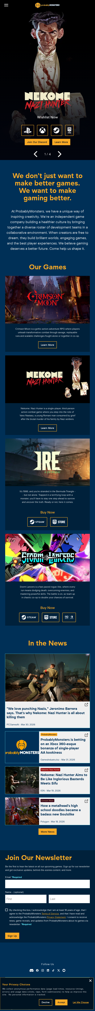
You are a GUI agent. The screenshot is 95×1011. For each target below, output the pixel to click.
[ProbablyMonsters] (47, 5)
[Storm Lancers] (47, 558)
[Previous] (35, 154)
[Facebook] (37, 970)
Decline (46, 1002)
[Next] (59, 154)
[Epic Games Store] (69, 130)
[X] (59, 970)
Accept (61, 1002)
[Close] (90, 980)
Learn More (61, 142)
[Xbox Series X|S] (42, 130)
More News (47, 831)
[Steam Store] (56, 130)
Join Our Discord (37, 142)
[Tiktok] (53, 970)
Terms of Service (50, 913)
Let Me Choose (81, 1002)
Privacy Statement (56, 917)
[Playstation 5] (27, 130)
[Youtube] (64, 970)
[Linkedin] (48, 970)
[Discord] (31, 970)
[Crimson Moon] (47, 300)
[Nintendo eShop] (69, 617)
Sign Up (12, 935)
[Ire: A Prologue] (47, 462)
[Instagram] (43, 970)
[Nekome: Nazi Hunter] (47, 379)
